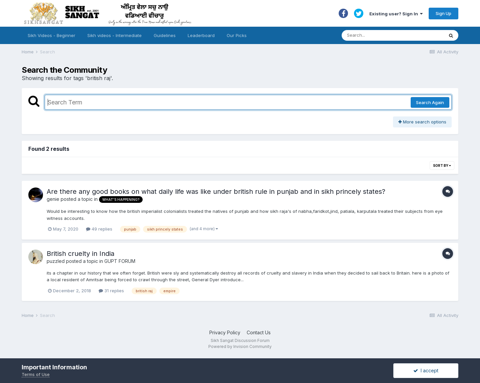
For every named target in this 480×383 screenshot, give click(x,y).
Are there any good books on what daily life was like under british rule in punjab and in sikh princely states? (216, 191)
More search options (422, 121)
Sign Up (443, 13)
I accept (425, 370)
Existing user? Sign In (396, 13)
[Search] (386, 35)
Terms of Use (36, 374)
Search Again (430, 102)
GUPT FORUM (119, 261)
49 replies (99, 229)
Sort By (442, 165)
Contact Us (259, 332)
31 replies (111, 290)
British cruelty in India (80, 254)
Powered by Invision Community (240, 346)
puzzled (56, 261)
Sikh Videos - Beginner (51, 35)
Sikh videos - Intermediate (114, 35)
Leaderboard (201, 35)
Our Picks (237, 35)
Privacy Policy (224, 332)
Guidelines (165, 35)
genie (53, 199)
